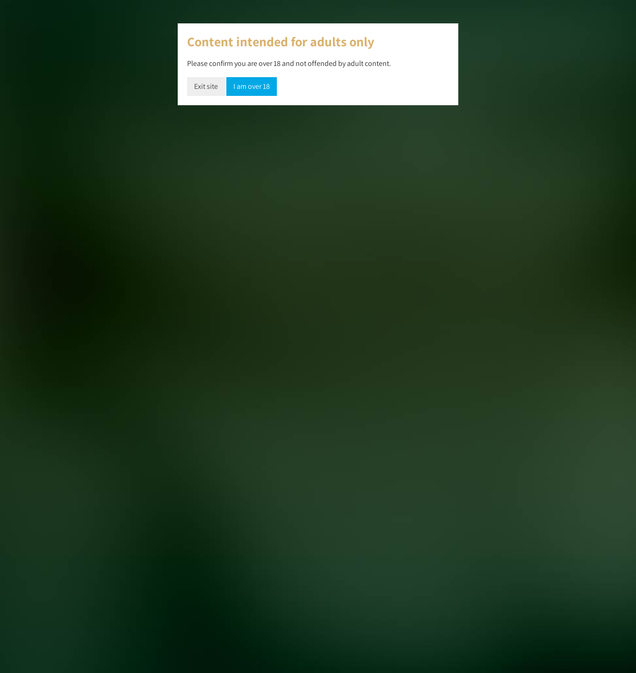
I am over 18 (251, 86)
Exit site (206, 86)
